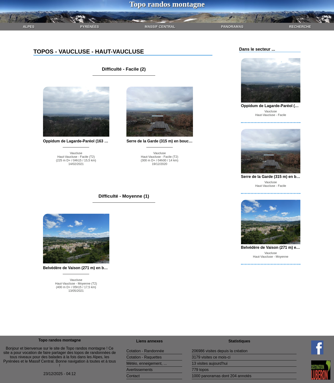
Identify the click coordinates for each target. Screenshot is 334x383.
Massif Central (160, 27)
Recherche (300, 27)
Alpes (28, 27)
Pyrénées (89, 27)
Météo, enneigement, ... (146, 363)
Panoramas (232, 27)
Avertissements (139, 370)
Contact (133, 376)
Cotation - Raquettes (144, 357)
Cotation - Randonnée (145, 351)
